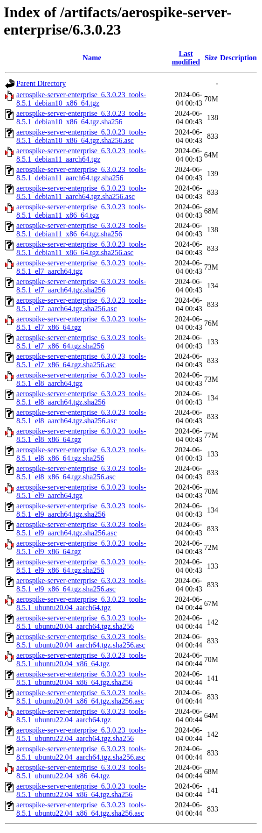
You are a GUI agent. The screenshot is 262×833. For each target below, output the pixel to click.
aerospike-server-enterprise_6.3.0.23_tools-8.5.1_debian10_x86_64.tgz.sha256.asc (81, 136)
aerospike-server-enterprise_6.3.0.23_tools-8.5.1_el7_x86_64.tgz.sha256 (81, 342)
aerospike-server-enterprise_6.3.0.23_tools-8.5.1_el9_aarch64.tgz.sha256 (81, 510)
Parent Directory (41, 83)
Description (238, 58)
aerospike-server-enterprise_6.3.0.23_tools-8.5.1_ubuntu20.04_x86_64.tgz (81, 659)
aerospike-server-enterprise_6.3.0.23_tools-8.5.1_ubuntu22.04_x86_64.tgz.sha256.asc (81, 809)
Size (211, 58)
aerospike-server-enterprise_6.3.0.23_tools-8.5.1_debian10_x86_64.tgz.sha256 (81, 117)
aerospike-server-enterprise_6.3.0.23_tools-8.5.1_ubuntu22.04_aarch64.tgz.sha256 (81, 734)
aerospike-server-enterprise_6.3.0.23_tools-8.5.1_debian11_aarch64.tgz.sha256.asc (81, 192)
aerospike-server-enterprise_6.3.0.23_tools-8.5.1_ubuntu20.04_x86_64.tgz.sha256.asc (81, 697)
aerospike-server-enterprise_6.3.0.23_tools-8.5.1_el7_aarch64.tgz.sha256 (81, 286)
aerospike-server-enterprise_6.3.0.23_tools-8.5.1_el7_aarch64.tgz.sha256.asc (81, 304)
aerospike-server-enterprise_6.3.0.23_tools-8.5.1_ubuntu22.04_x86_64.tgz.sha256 (81, 790)
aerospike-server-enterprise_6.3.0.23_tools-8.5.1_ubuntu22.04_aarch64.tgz (81, 715)
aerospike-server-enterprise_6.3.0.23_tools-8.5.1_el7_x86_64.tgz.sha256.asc (81, 360)
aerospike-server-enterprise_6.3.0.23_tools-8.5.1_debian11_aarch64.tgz (81, 155)
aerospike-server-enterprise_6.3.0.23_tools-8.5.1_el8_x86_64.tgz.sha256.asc (81, 472)
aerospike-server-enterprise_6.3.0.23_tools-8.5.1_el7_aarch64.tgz (81, 267)
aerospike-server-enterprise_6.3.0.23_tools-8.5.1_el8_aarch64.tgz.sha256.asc (81, 416)
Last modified (186, 58)
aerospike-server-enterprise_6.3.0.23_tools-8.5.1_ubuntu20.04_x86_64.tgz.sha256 (81, 678)
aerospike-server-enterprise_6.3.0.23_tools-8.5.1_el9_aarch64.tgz (81, 491)
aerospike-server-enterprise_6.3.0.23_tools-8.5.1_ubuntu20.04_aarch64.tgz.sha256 (81, 622)
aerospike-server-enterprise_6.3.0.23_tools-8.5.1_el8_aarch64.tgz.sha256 (81, 398)
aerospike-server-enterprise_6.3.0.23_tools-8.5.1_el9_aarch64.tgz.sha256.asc (81, 528)
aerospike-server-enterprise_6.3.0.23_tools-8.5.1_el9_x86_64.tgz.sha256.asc (81, 585)
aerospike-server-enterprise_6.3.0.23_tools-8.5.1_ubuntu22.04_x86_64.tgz (81, 771)
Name (92, 58)
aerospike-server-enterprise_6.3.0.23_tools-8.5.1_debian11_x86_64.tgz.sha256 (81, 229)
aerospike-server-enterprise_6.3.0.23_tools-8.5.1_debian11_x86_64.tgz (81, 211)
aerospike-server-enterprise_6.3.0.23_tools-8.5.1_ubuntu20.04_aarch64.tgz (81, 603)
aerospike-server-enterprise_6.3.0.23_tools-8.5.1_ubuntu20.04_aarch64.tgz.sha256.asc (81, 641)
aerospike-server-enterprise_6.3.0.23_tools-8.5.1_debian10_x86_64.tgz (81, 99)
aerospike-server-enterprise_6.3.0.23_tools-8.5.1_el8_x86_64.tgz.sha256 (81, 454)
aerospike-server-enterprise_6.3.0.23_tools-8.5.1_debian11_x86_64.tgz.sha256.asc (81, 248)
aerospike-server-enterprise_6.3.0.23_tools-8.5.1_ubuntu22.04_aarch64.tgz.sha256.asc (81, 753)
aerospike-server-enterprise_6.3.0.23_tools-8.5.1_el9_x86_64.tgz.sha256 (81, 566)
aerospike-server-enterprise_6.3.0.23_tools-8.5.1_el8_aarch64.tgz (81, 379)
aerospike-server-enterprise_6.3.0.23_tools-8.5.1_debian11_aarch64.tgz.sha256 (81, 173)
